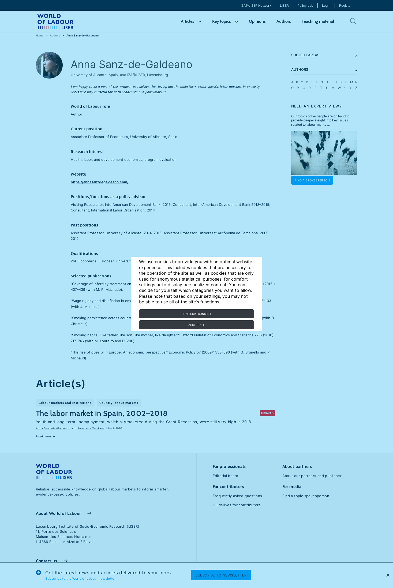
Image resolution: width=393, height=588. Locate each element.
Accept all (196, 324)
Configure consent (196, 313)
